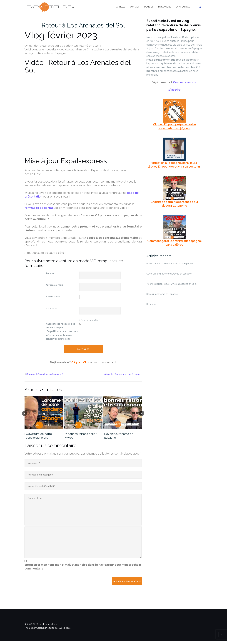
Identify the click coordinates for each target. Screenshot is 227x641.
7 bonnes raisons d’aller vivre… (81, 435)
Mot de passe (53, 296)
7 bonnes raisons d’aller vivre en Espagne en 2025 (171, 284)
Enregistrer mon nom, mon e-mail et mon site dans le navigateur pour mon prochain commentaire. (83, 566)
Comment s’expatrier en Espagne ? (44, 374)
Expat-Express (183, 7)
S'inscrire (174, 89)
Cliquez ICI (78, 362)
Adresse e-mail (54, 285)
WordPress (64, 628)
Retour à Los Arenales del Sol (83, 25)
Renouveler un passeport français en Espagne (169, 263)
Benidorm (151, 304)
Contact (134, 7)
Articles (120, 7)
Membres (148, 7)
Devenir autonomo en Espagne (118, 435)
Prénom (50, 273)
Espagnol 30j (164, 7)
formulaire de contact (40, 207)
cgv (55, 624)
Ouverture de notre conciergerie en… (39, 435)
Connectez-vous (184, 82)
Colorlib (40, 628)
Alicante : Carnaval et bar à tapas (122, 374)
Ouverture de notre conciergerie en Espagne (169, 273)
